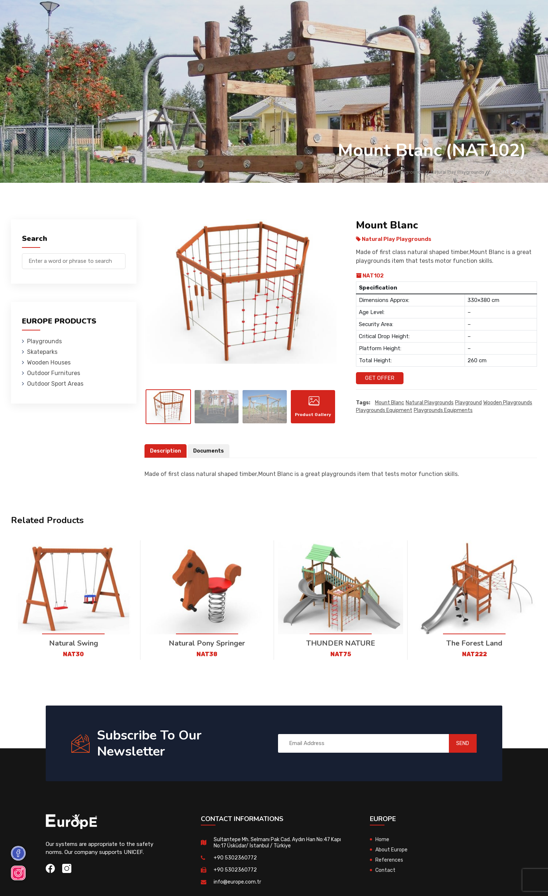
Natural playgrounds (430, 403)
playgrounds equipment (384, 411)
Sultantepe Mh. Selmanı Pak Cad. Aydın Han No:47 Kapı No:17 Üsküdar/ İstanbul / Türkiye (276, 848)
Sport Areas (330, 16)
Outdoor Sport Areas (55, 383)
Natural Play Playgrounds (447, 172)
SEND (455, 748)
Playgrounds (115, 16)
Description (166, 456)
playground (468, 403)
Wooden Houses (210, 16)
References (375, 16)
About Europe (392, 855)
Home (344, 172)
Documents (211, 456)
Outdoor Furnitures (272, 16)
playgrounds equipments (443, 411)
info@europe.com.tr (238, 887)
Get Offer (379, 378)
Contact (414, 16)
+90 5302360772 (236, 863)
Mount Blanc (389, 403)
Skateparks (161, 16)
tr (507, 17)
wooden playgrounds (507, 403)
